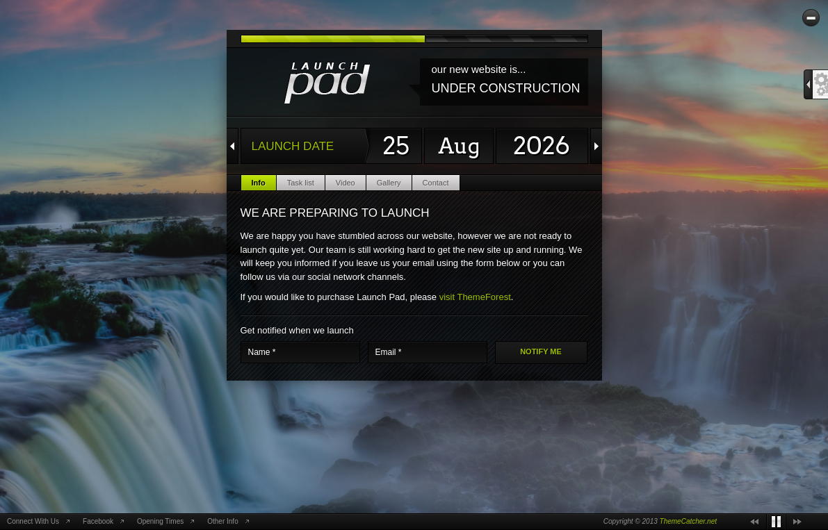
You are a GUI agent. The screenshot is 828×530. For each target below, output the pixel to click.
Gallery (389, 183)
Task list (300, 183)
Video (345, 183)
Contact (436, 183)
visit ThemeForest (475, 297)
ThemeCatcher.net (688, 521)
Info (259, 183)
